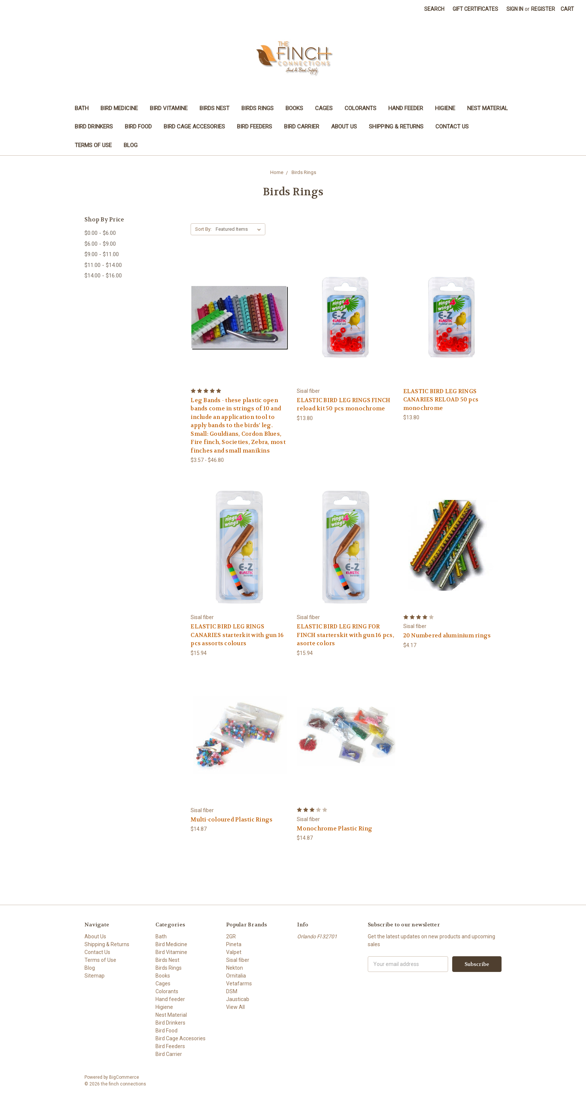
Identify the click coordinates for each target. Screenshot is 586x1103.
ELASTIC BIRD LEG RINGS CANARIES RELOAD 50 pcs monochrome (441, 400)
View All (235, 1007)
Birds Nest (214, 108)
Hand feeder (405, 108)
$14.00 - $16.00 (103, 275)
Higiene (445, 108)
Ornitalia (236, 976)
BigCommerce (124, 1077)
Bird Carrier (301, 126)
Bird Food (138, 126)
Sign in (514, 9)
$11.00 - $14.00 (103, 265)
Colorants (360, 108)
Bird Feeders (254, 126)
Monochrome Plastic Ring (334, 828)
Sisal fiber (237, 960)
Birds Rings (257, 108)
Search (434, 9)
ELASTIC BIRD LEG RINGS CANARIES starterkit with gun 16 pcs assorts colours (237, 635)
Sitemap (94, 976)
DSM (231, 991)
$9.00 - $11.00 (101, 254)
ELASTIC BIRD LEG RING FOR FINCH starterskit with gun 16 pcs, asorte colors (345, 635)
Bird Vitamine (169, 108)
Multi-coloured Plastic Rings (231, 819)
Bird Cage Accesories (194, 126)
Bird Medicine (119, 108)
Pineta (233, 944)
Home (276, 172)
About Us (344, 126)
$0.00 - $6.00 (100, 233)
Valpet (233, 952)
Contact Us (452, 126)
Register (543, 9)
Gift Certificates (475, 9)
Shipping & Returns (396, 126)
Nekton (234, 968)
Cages (324, 108)
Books (294, 108)
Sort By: (203, 229)
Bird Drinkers (94, 126)
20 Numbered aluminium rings (447, 635)
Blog (131, 145)
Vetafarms (239, 984)
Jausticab (237, 999)
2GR (231, 936)
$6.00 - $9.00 (100, 243)
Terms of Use (93, 145)
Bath (82, 108)
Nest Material (487, 108)
